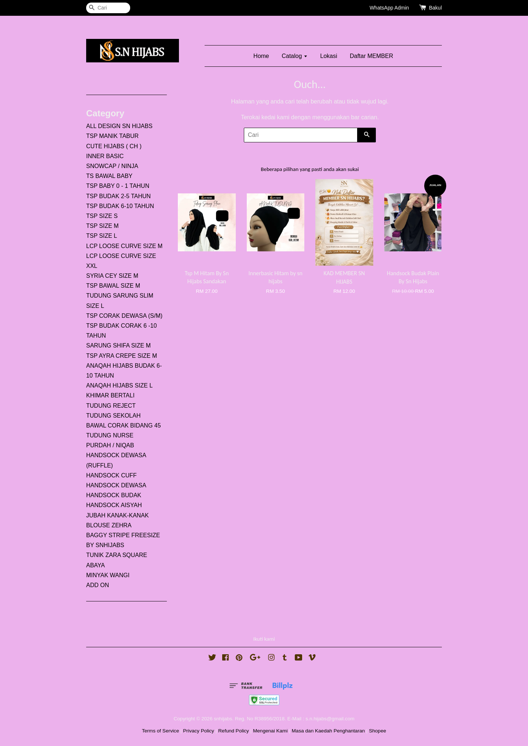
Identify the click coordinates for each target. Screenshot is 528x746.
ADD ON (97, 585)
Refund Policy (233, 731)
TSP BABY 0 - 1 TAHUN (117, 186)
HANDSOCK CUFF (111, 475)
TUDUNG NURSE (109, 435)
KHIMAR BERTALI (110, 395)
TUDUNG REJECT (111, 406)
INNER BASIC (105, 156)
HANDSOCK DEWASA (116, 485)
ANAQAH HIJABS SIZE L (119, 385)
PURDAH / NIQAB (110, 445)
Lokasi (328, 56)
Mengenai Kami (270, 731)
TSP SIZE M (102, 226)
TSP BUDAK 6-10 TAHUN (120, 206)
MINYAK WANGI (107, 575)
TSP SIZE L (101, 236)
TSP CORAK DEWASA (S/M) (124, 316)
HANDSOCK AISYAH (114, 505)
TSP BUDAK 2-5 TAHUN (118, 196)
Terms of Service (160, 731)
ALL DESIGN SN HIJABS (119, 126)
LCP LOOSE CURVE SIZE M (124, 246)
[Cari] (108, 8)
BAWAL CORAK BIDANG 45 (123, 425)
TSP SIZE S (102, 216)
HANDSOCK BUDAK (113, 495)
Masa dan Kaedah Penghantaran (328, 731)
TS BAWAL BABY (109, 176)
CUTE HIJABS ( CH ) (114, 146)
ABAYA (95, 565)
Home (261, 56)
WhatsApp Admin (389, 8)
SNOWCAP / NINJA (112, 166)
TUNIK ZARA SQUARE (116, 555)
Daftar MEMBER (371, 56)
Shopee (377, 731)
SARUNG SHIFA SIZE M (118, 345)
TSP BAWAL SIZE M (113, 286)
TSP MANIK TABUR (112, 136)
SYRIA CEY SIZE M (112, 276)
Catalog (295, 56)
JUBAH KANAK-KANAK (117, 515)
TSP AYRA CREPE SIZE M (121, 356)
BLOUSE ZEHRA (109, 525)
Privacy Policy (198, 731)
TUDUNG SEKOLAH (113, 415)
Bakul (435, 8)
